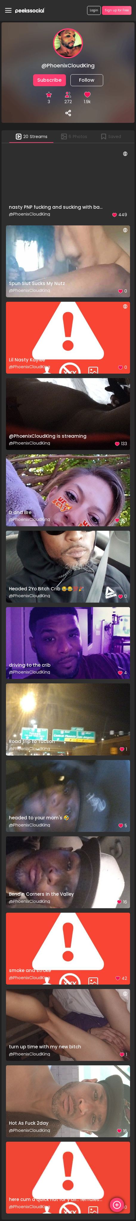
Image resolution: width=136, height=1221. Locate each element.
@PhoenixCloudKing (29, 214)
